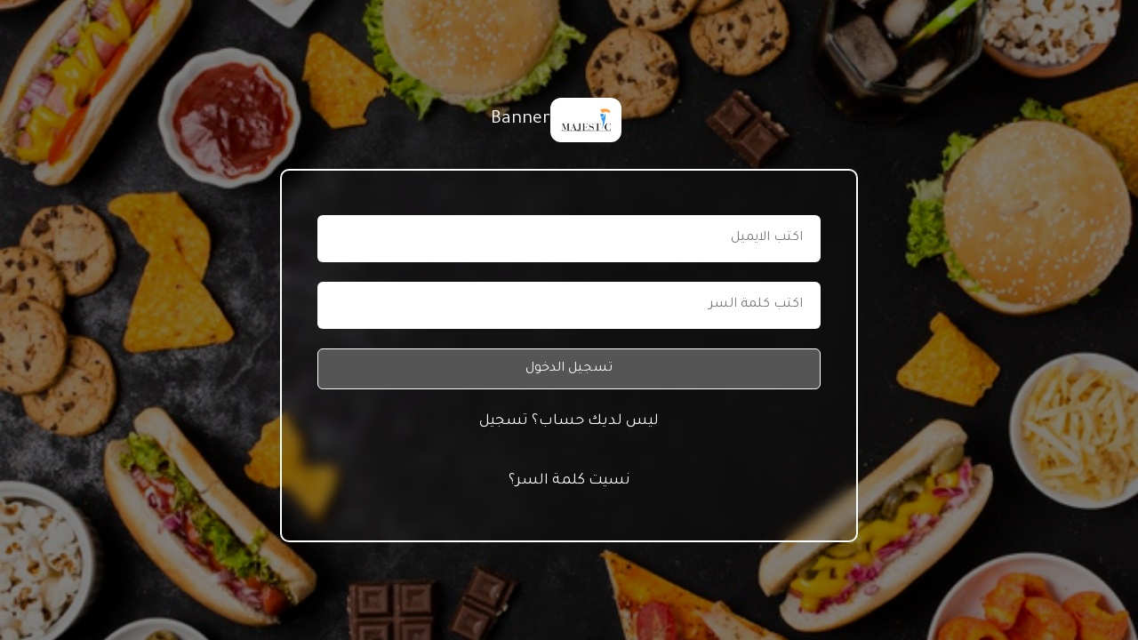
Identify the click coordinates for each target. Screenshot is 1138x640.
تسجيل (503, 421)
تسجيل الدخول (569, 369)
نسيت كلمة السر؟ (569, 481)
